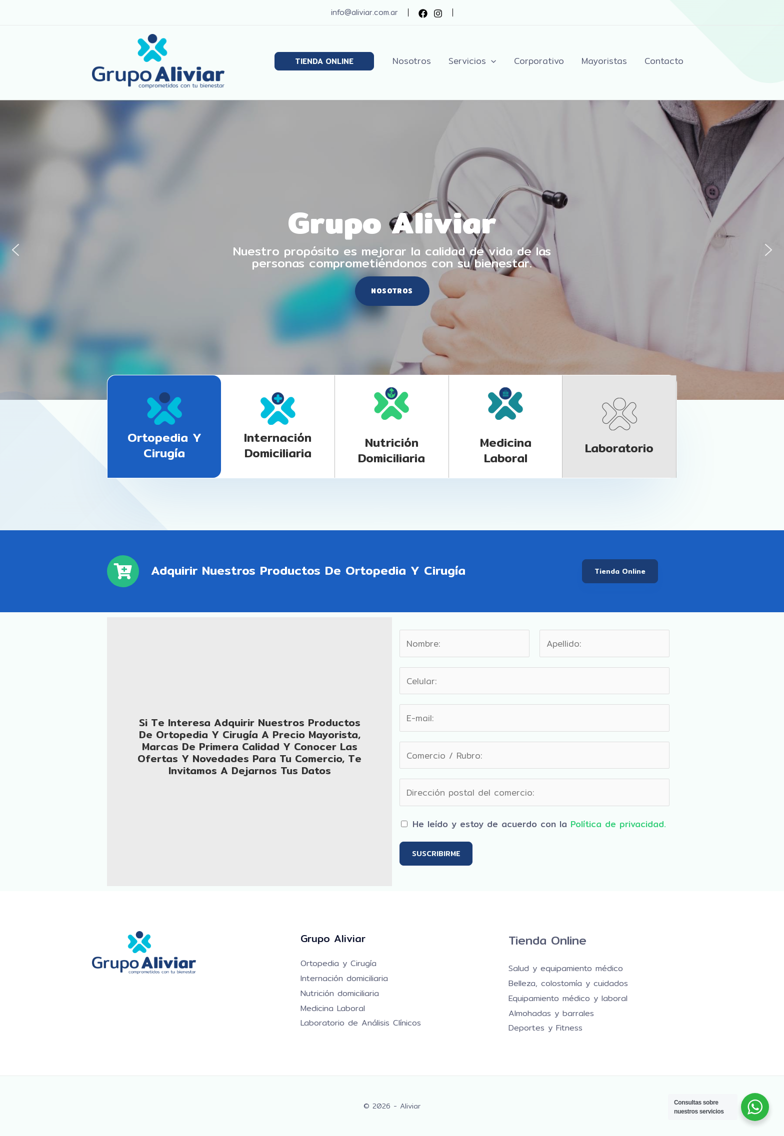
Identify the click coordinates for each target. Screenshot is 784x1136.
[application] (493, 60)
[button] (326, 61)
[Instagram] (438, 13)
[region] (392, 250)
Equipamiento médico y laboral (568, 998)
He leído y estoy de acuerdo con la (539, 824)
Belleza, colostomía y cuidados (568, 983)
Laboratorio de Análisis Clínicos (360, 1023)
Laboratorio (619, 447)
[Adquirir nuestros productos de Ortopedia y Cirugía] (123, 571)
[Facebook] (423, 13)
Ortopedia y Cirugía (165, 445)
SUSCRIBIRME (436, 853)
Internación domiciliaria (278, 445)
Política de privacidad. (618, 824)
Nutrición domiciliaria (391, 450)
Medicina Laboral (332, 1008)
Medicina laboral (506, 450)
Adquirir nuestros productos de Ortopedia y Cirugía (308, 570)
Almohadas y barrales (551, 1013)
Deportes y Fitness (545, 1028)
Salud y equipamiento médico (565, 968)
